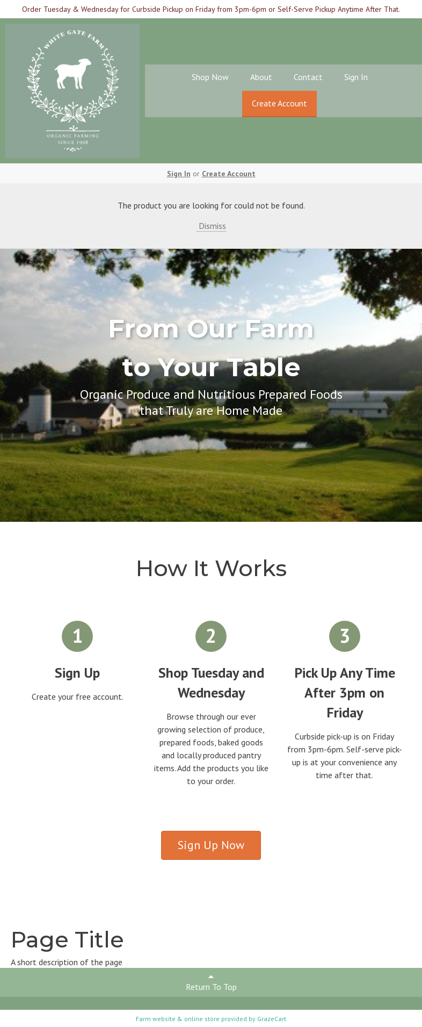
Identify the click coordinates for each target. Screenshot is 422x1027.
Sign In (356, 76)
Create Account (279, 103)
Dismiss (211, 225)
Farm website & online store (178, 1019)
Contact (308, 76)
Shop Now (210, 76)
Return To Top (211, 982)
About (261, 76)
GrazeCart (271, 1019)
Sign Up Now (211, 844)
